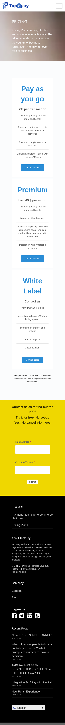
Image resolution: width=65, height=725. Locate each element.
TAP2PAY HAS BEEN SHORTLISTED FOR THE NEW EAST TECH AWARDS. (31, 669)
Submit (32, 482)
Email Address (23, 441)
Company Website (25, 462)
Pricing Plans (20, 525)
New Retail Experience (26, 691)
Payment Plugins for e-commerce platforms (32, 516)
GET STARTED (32, 167)
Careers (17, 590)
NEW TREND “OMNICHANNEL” (32, 635)
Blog (14, 597)
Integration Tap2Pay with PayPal (32, 682)
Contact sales (32, 360)
